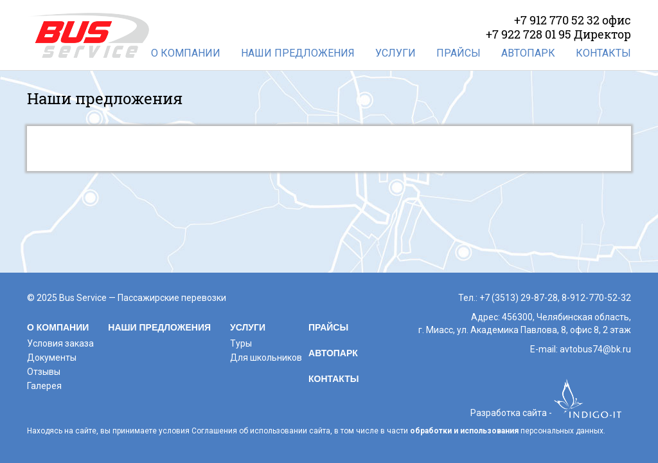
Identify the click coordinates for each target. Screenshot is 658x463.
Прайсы (458, 53)
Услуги (395, 53)
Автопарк (528, 53)
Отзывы (43, 372)
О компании (185, 53)
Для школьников (266, 357)
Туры (241, 343)
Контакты (603, 53)
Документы (51, 357)
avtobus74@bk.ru (595, 349)
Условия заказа (60, 343)
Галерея (44, 386)
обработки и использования (464, 430)
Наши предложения (298, 53)
